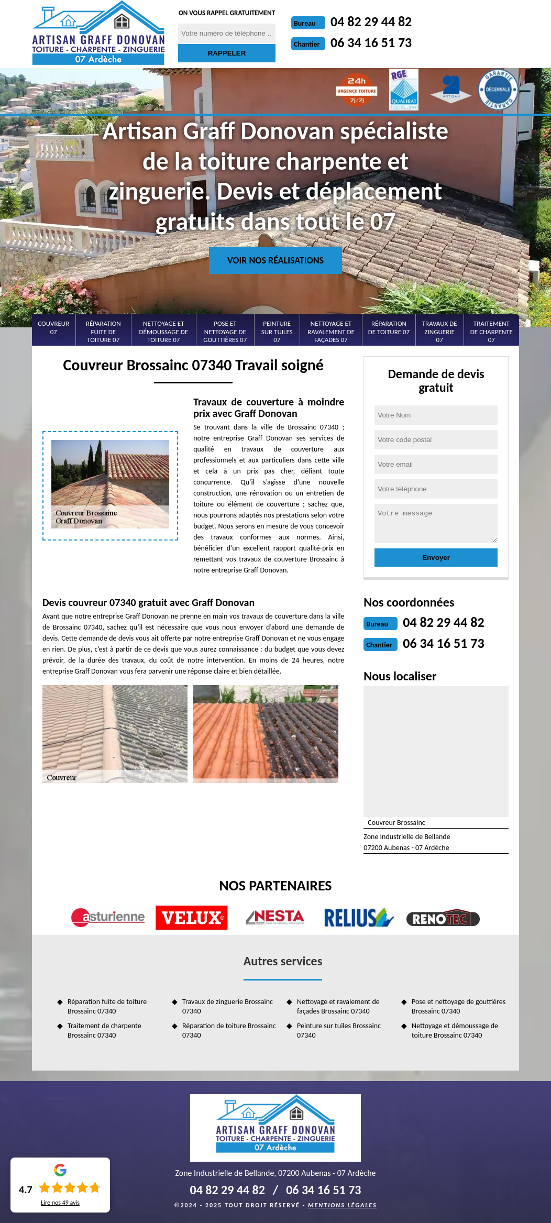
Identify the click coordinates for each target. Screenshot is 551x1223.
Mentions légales (342, 1205)
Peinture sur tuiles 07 (277, 331)
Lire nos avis (60, 1202)
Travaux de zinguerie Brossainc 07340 (227, 1006)
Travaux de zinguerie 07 (439, 331)
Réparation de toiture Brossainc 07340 (229, 1030)
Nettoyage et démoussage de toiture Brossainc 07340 (455, 1030)
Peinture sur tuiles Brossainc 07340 (339, 1030)
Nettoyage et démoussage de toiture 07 (164, 331)
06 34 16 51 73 (371, 42)
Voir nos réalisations (275, 260)
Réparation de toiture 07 (389, 327)
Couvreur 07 (53, 327)
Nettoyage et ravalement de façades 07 (331, 331)
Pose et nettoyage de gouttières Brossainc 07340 (458, 1006)
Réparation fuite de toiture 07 (103, 331)
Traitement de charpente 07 (491, 331)
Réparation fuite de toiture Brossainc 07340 (107, 1006)
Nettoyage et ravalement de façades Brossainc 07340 (338, 1006)
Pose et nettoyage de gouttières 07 (225, 331)
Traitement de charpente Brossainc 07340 (104, 1030)
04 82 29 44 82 (371, 21)
